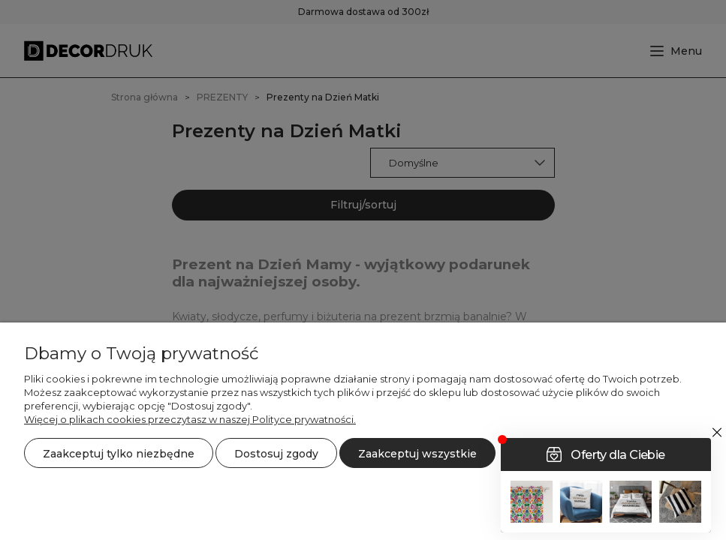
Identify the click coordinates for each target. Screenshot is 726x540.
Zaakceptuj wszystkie (417, 453)
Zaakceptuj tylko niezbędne (118, 453)
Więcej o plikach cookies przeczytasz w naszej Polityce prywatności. (190, 419)
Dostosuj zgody (276, 453)
